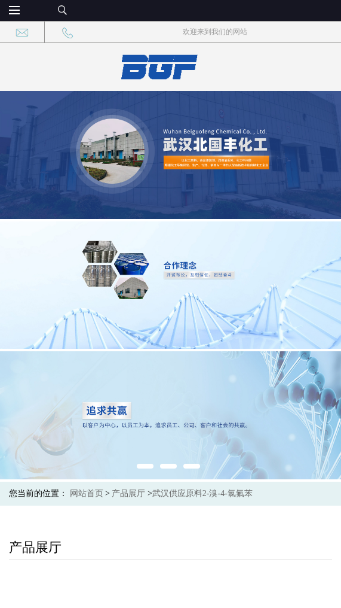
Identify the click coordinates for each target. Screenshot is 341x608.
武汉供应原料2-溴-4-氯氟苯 (202, 493)
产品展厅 (128, 493)
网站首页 (86, 493)
